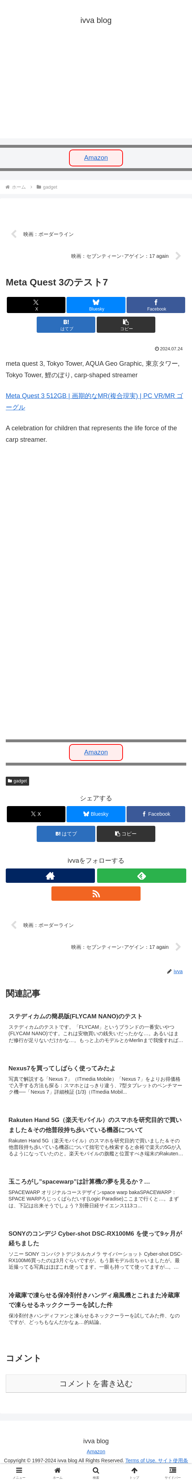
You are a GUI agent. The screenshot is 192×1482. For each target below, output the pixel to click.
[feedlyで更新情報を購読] (141, 876)
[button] (126, 325)
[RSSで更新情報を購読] (96, 894)
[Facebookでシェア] (156, 306)
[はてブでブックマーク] (66, 325)
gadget (17, 781)
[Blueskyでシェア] (96, 306)
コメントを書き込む (96, 1386)
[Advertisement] (96, 88)
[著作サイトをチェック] (50, 876)
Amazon (96, 157)
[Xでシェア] (36, 306)
